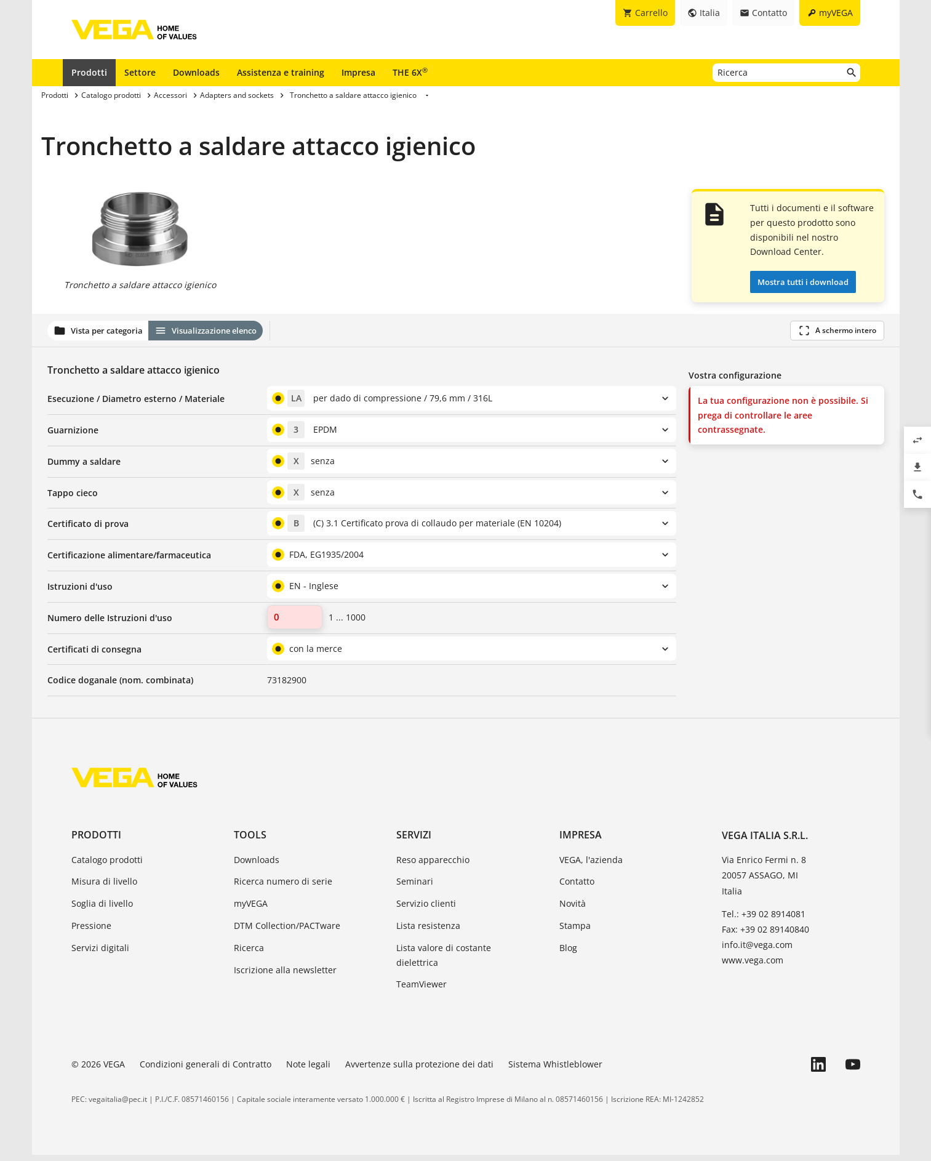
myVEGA (251, 909)
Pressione (91, 932)
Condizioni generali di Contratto (205, 1070)
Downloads (196, 72)
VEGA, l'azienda (591, 865)
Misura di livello (104, 887)
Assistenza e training (280, 72)
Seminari (414, 887)
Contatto (576, 887)
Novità (572, 909)
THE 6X (410, 72)
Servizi (413, 841)
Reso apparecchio (432, 865)
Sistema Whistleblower (555, 1070)
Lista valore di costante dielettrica (443, 961)
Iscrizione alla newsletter (285, 975)
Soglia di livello (102, 909)
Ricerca (249, 954)
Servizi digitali (100, 954)
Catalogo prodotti (107, 865)
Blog (568, 954)
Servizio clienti (426, 909)
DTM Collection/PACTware (287, 932)
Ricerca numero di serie (283, 887)
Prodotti (89, 72)
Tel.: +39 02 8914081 (763, 920)
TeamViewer (421, 990)
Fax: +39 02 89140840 (765, 935)
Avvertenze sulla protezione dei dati (419, 1070)
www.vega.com (752, 966)
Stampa (575, 932)
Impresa (358, 72)
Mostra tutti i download (803, 281)
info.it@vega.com (757, 951)
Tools (250, 841)
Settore (140, 72)
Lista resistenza (428, 932)
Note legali (308, 1070)
